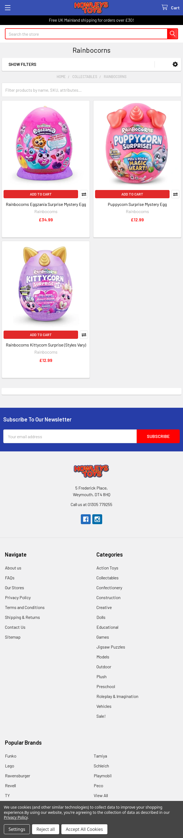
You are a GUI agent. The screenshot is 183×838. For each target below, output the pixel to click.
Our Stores (14, 587)
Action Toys (107, 567)
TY (7, 795)
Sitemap (13, 636)
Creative (104, 607)
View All (101, 795)
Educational (107, 627)
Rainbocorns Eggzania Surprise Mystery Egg (46, 204)
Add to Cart (41, 194)
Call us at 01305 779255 (91, 504)
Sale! (101, 716)
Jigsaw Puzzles (110, 646)
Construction (108, 597)
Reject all (45, 829)
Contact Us (15, 627)
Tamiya (100, 755)
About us (13, 567)
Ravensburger (17, 775)
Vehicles (103, 706)
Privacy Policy (18, 597)
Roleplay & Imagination (117, 696)
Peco (98, 785)
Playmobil (102, 775)
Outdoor (103, 666)
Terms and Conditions (25, 607)
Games (102, 636)
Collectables (107, 577)
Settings (16, 829)
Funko (10, 755)
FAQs (10, 577)
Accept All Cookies (84, 829)
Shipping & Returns (22, 617)
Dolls (100, 617)
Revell (10, 785)
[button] (175, 64)
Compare (84, 194)
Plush (101, 676)
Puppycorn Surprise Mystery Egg (137, 204)
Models (102, 656)
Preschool (105, 686)
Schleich (101, 765)
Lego (9, 765)
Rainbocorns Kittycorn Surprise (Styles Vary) (46, 344)
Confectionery (109, 587)
